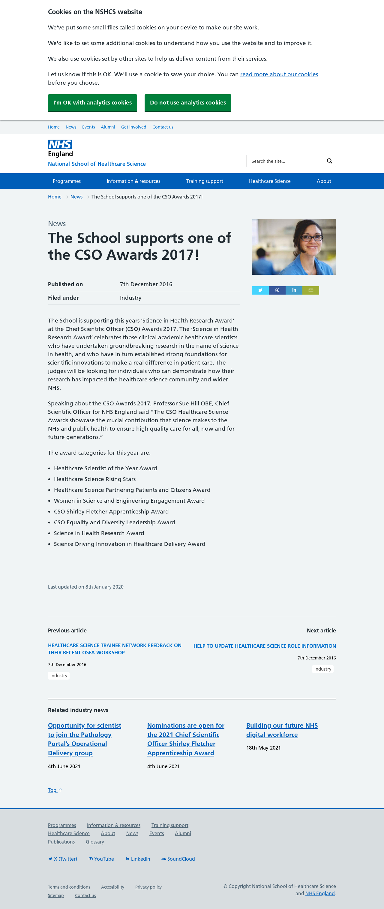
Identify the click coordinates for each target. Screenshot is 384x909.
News (71, 127)
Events (88, 127)
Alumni (108, 127)
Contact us (162, 127)
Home (54, 127)
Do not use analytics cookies (188, 102)
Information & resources (133, 181)
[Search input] (287, 160)
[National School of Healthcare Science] (142, 164)
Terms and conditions (69, 887)
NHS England (320, 893)
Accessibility (112, 887)
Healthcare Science (270, 181)
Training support (204, 181)
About (324, 181)
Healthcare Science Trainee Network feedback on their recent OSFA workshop (115, 649)
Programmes (67, 181)
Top (55, 790)
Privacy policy (148, 887)
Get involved (133, 127)
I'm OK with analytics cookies (92, 102)
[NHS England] (142, 148)
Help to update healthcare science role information (265, 646)
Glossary (95, 842)
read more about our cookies (279, 74)
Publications (61, 842)
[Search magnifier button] (330, 161)
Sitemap (56, 895)
